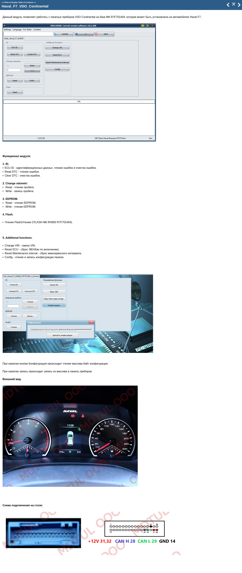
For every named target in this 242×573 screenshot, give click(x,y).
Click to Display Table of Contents (18, 2)
